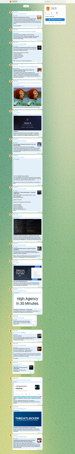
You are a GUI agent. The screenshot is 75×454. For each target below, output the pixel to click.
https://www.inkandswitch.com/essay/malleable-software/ (25, 66)
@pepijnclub (53, 9)
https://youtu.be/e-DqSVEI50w (19, 332)
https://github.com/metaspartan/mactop (22, 380)
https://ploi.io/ (16, 262)
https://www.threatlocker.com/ (19, 408)
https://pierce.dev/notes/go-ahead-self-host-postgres (24, 31)
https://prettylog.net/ (17, 215)
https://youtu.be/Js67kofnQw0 (19, 189)
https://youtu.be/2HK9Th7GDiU (20, 436)
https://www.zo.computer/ (18, 157)
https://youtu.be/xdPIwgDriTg (19, 245)
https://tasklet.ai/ (16, 112)
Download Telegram (55, 19)
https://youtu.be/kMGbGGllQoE (19, 44)
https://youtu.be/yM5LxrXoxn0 (19, 13)
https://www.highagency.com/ (19, 290)
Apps (56, 22)
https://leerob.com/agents (18, 317)
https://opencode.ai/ (17, 364)
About (49, 22)
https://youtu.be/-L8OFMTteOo (19, 140)
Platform (60, 22)
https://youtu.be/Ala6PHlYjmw (19, 345)
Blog (53, 22)
